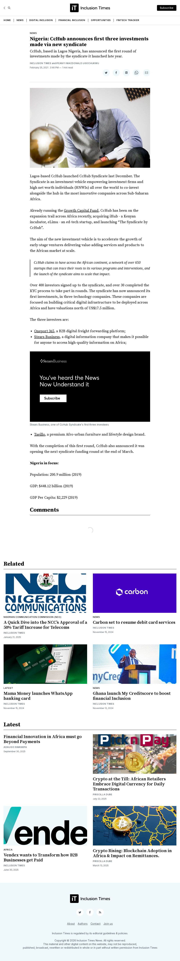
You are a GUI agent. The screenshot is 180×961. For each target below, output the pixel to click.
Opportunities (101, 20)
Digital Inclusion (41, 20)
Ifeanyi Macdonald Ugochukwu (77, 63)
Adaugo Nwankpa (15, 747)
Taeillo (39, 434)
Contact (96, 923)
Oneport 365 (44, 331)
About (71, 923)
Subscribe (167, 7)
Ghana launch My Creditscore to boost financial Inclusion (132, 696)
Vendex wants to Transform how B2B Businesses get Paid (41, 857)
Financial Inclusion (71, 20)
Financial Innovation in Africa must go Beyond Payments (43, 739)
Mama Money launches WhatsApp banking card (38, 696)
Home (7, 20)
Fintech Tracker (127, 20)
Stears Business (47, 337)
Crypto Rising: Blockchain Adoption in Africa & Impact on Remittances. (132, 853)
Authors (83, 923)
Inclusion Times (40, 63)
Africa (8, 849)
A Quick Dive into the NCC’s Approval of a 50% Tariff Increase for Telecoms (45, 625)
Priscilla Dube (102, 794)
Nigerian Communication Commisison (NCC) (32, 617)
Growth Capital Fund (81, 210)
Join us (108, 923)
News (20, 20)
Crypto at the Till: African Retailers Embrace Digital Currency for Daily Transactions (129, 784)
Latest (8, 688)
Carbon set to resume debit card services (134, 622)
